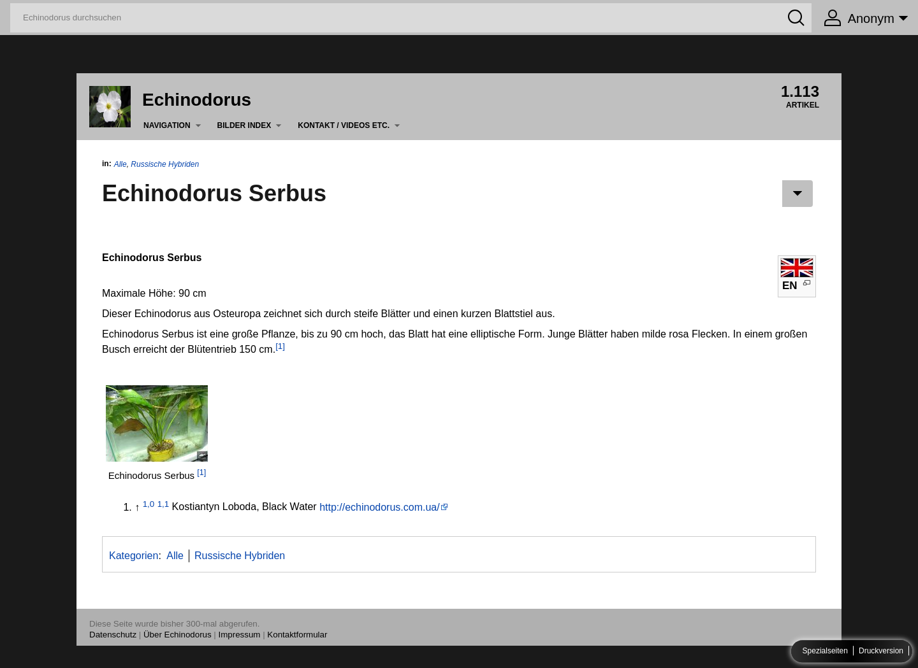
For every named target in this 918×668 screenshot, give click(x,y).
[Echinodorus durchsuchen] (411, 17)
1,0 (149, 503)
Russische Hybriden (165, 164)
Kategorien (133, 555)
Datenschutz (112, 634)
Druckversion (881, 651)
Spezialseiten (825, 651)
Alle (120, 164)
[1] (280, 346)
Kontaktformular (297, 634)
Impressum (240, 634)
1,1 (163, 503)
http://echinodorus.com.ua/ (379, 507)
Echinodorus (196, 100)
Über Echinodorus (177, 634)
